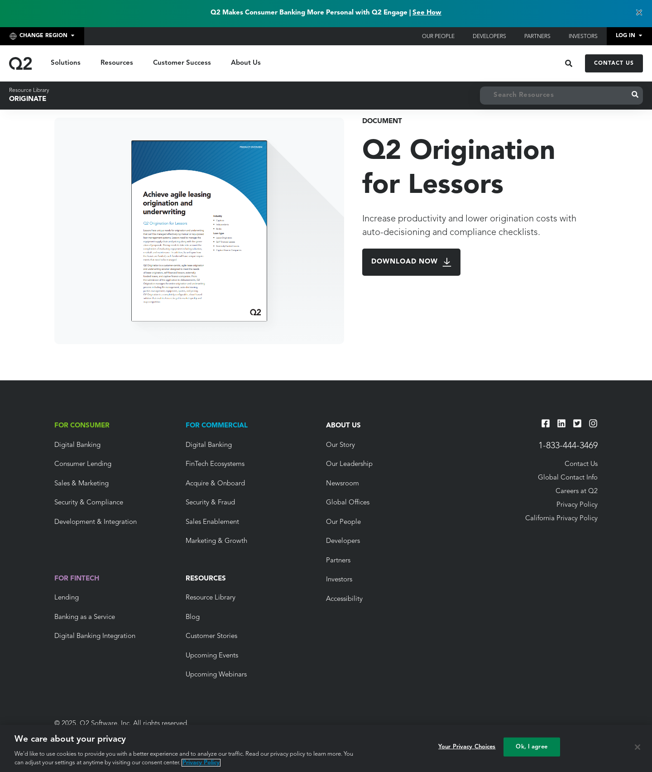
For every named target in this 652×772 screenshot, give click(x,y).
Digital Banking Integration (94, 636)
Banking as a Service (84, 617)
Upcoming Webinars (216, 674)
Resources (117, 63)
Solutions (66, 63)
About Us (246, 63)
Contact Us (614, 63)
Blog (193, 617)
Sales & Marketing (81, 483)
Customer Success (182, 63)
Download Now (411, 262)
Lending (66, 598)
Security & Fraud (210, 502)
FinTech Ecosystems (215, 464)
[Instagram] (593, 423)
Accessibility (344, 599)
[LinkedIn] (561, 423)
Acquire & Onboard (215, 483)
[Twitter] (577, 423)
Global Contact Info (568, 478)
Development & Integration (95, 522)
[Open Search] (568, 63)
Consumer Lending (82, 464)
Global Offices (347, 502)
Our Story (340, 445)
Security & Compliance (88, 502)
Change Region (37, 36)
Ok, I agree (531, 747)
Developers (489, 36)
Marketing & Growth (216, 541)
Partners (537, 36)
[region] (326, 748)
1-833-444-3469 (568, 446)
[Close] (637, 747)
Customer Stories (211, 636)
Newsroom (342, 483)
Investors (583, 36)
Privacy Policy (577, 505)
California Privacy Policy (561, 518)
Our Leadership (349, 464)
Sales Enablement (212, 522)
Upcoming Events (212, 655)
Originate (27, 99)
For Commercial (217, 425)
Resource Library (29, 90)
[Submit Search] (635, 95)
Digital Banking (77, 445)
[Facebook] (545, 423)
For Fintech (76, 578)
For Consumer (82, 425)
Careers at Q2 (577, 491)
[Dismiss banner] (639, 13)
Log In (625, 35)
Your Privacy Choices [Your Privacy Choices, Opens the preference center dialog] (467, 747)
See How (426, 13)
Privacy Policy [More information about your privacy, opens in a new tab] (201, 763)
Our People (438, 36)
